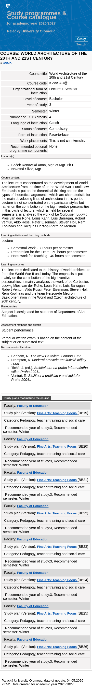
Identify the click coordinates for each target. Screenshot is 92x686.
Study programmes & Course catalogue (37, 15)
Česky (81, 39)
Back (7, 63)
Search (81, 44)
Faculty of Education (33, 406)
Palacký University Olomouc (31, 31)
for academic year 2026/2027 (31, 23)
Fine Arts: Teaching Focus (57, 413)
